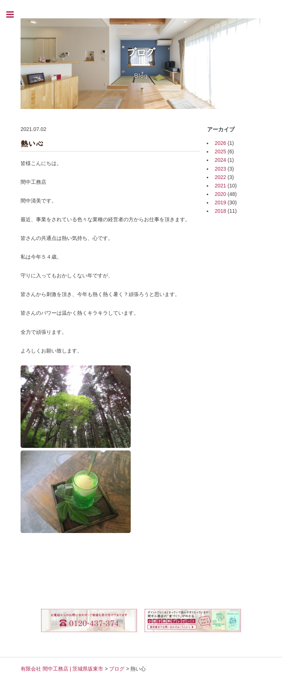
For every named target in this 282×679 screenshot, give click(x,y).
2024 (220, 160)
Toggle (14, 14)
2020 (220, 194)
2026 (220, 143)
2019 (220, 202)
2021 (220, 186)
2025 (220, 151)
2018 (220, 211)
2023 (220, 169)
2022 (220, 177)
